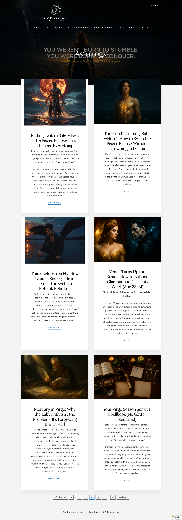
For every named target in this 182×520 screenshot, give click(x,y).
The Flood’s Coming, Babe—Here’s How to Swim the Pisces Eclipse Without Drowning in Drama (127, 141)
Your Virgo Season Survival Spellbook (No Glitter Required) (127, 414)
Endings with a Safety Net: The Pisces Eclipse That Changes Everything (55, 140)
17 (92, 497)
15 (80, 497)
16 (86, 497)
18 (99, 497)
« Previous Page (60, 498)
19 (105, 497)
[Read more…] (54, 203)
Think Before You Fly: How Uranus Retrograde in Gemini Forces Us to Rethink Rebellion (55, 281)
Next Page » (123, 498)
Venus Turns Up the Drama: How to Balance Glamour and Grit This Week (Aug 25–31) (127, 279)
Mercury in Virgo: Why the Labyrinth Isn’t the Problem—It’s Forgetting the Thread (55, 416)
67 (114, 497)
